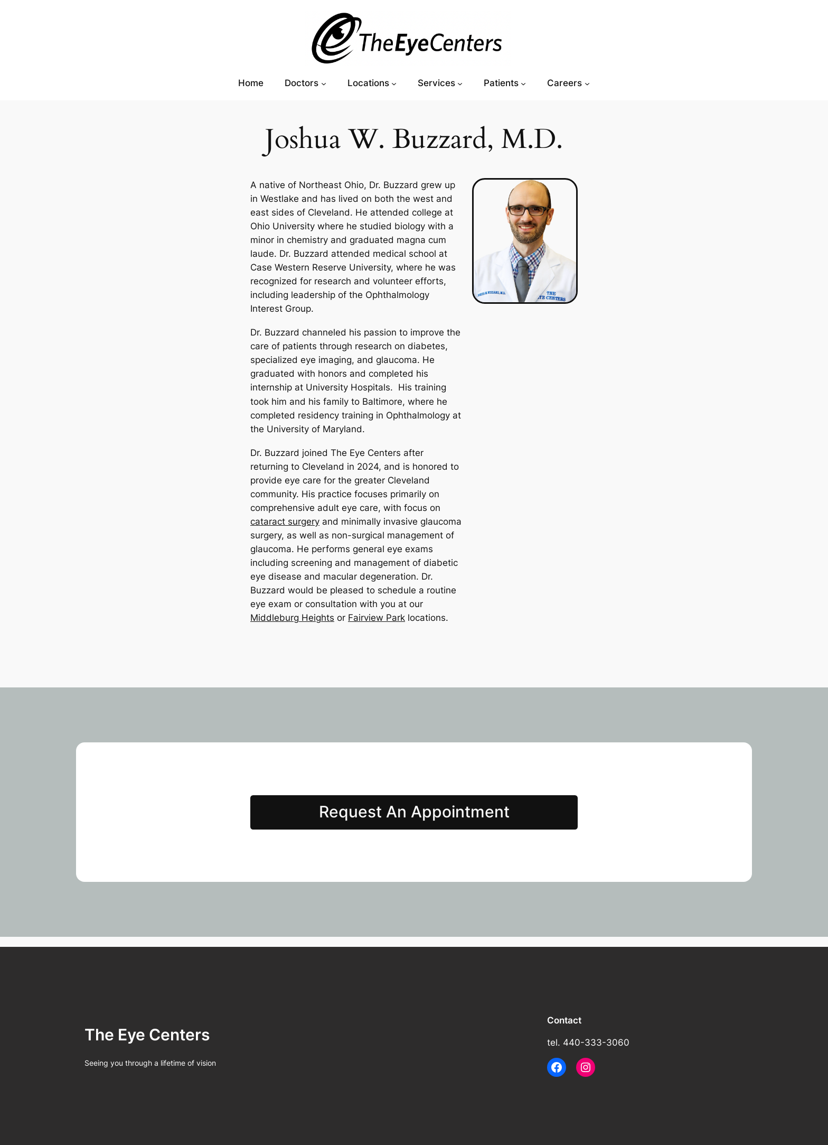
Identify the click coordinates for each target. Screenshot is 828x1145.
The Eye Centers (147, 1034)
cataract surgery (284, 521)
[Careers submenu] (587, 83)
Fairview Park (376, 617)
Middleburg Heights (292, 617)
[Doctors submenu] (323, 83)
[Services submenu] (460, 83)
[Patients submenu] (523, 83)
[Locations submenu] (394, 83)
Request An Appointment (414, 811)
